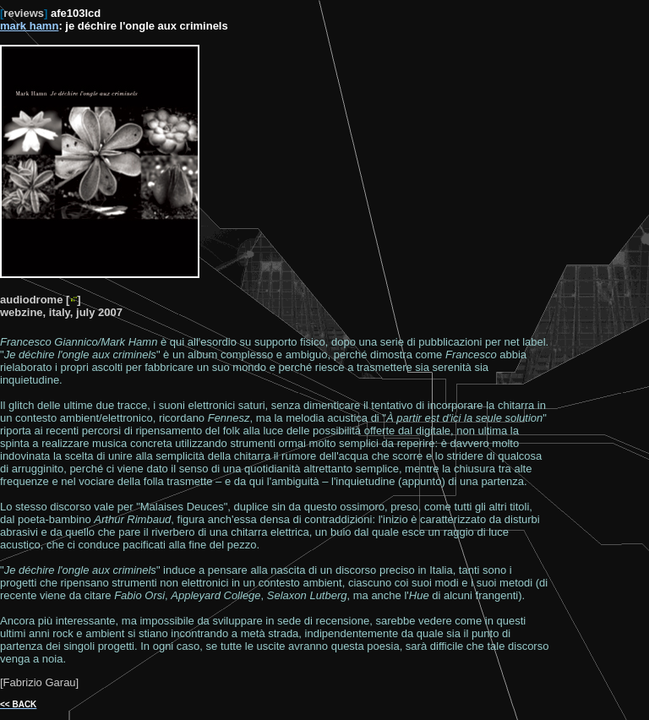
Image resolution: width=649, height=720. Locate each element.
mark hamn (29, 25)
